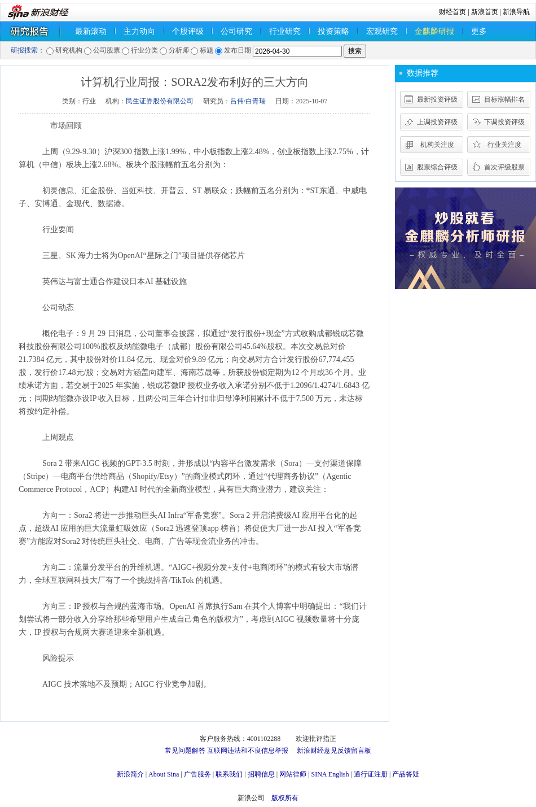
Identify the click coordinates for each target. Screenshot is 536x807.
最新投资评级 (437, 99)
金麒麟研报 (434, 31)
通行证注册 (371, 774)
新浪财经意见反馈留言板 (334, 750)
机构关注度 (437, 145)
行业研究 (285, 31)
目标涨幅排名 (504, 99)
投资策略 (333, 31)
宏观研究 (382, 31)
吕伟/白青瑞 (248, 101)
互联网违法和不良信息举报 (247, 750)
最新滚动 (91, 31)
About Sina (163, 774)
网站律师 (292, 774)
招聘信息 (261, 774)
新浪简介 (130, 774)
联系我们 (229, 774)
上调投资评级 (437, 122)
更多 (479, 31)
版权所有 (284, 798)
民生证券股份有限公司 (160, 101)
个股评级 (188, 31)
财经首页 (452, 12)
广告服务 (197, 774)
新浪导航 (516, 12)
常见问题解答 (185, 750)
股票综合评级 (437, 167)
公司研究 (236, 31)
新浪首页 (484, 12)
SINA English (330, 774)
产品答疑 (405, 774)
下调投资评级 (504, 122)
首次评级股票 (504, 167)
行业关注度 (504, 145)
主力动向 (139, 31)
